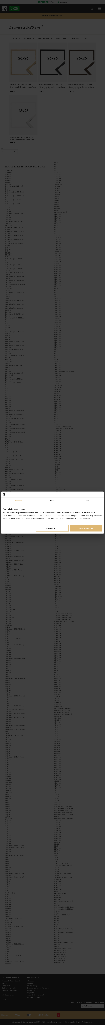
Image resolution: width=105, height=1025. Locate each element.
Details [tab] (52, 501)
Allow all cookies (86, 528)
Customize (52, 528)
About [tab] (86, 501)
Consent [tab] (18, 501)
